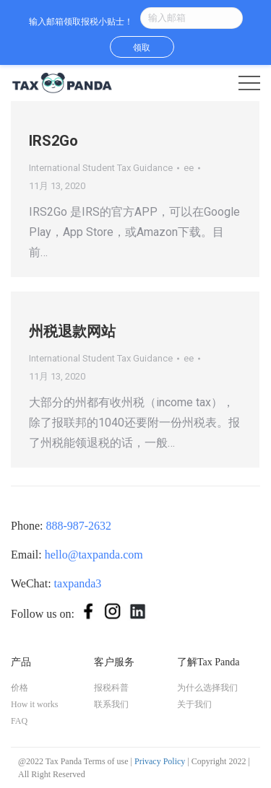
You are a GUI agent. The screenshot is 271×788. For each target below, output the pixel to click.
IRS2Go (53, 140)
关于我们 (194, 704)
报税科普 (111, 688)
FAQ (19, 721)
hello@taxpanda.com (94, 554)
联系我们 (111, 704)
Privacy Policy (159, 761)
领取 (141, 48)
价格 (19, 688)
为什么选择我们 (207, 688)
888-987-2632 (78, 526)
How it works (34, 704)
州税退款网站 (72, 331)
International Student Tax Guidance (101, 167)
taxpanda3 (78, 583)
